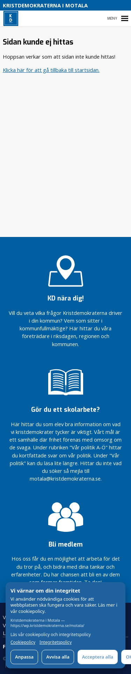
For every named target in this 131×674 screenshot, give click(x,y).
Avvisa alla (58, 657)
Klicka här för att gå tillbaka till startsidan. (51, 69)
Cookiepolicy (22, 642)
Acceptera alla (97, 657)
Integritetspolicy (55, 642)
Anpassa (24, 657)
